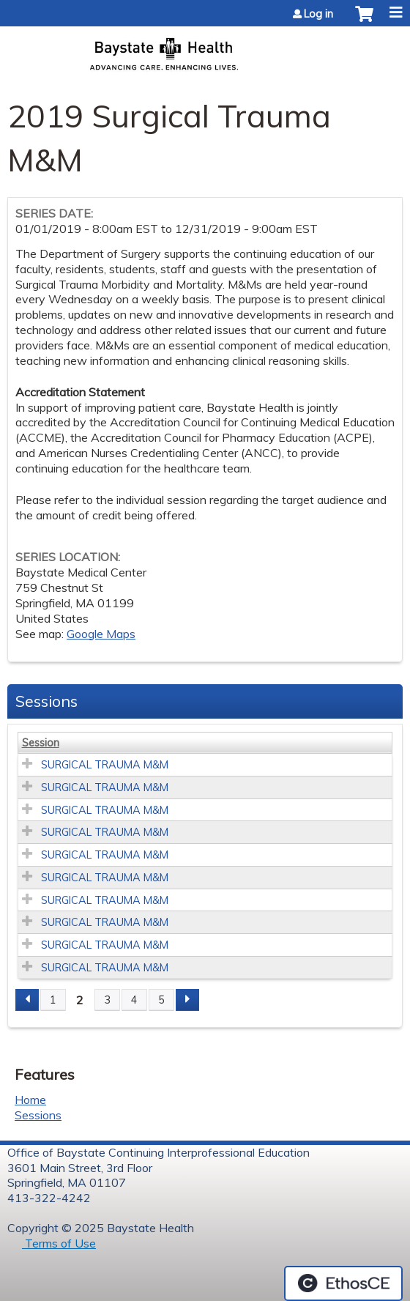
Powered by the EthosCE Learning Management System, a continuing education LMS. (343, 1283)
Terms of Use (59, 1243)
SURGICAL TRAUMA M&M (104, 764)
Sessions (38, 1115)
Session (40, 742)
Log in (318, 14)
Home (30, 1099)
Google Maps (101, 633)
